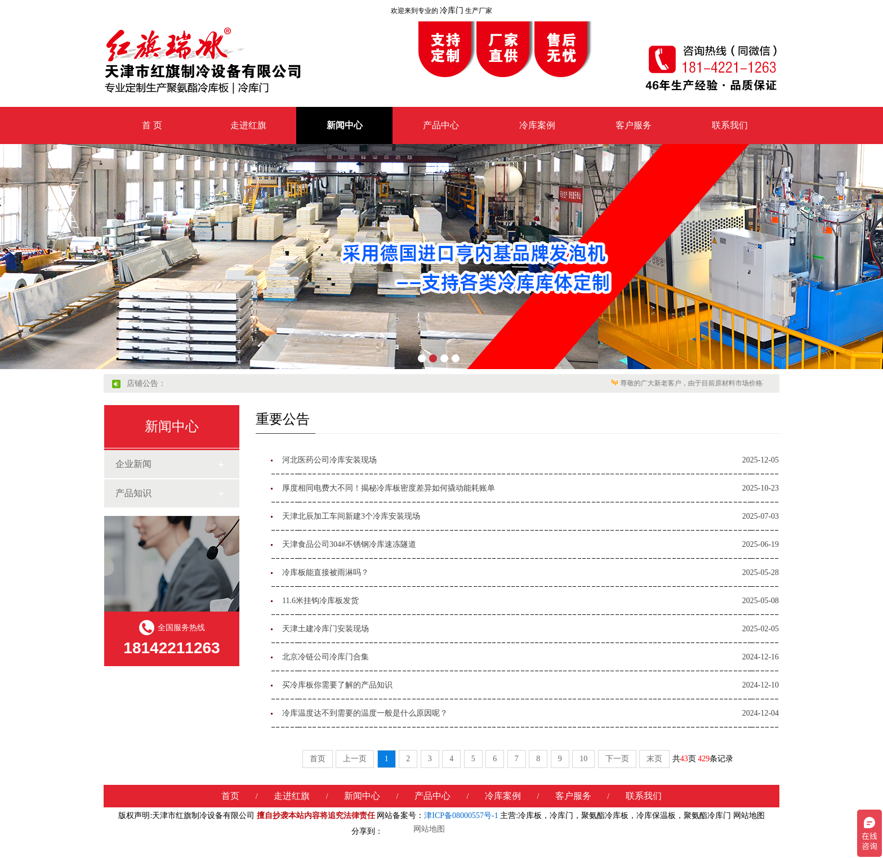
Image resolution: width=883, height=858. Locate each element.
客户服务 (634, 125)
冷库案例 (537, 125)
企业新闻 (133, 464)
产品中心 (441, 125)
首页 (317, 758)
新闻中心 (345, 125)
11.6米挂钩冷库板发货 (320, 600)
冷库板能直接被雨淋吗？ (325, 572)
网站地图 (749, 815)
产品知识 (133, 493)
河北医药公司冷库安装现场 (329, 460)
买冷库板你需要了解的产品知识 (337, 685)
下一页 (617, 758)
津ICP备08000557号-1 (461, 815)
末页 (654, 758)
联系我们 (730, 125)
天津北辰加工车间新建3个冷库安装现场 (351, 516)
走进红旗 (248, 125)
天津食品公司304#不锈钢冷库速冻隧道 (349, 544)
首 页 (152, 125)
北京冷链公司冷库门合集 (325, 657)
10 (583, 758)
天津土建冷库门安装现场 (325, 629)
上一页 (355, 758)
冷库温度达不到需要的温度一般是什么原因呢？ (365, 713)
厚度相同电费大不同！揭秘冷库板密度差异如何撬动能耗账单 (388, 488)
